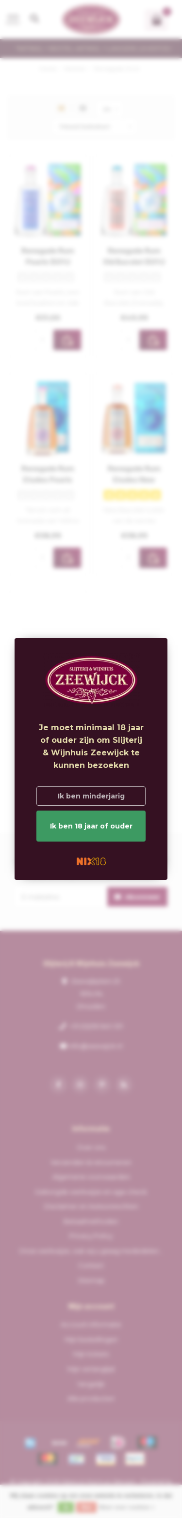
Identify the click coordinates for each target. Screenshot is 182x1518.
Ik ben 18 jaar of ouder (91, 826)
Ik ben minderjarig (91, 796)
